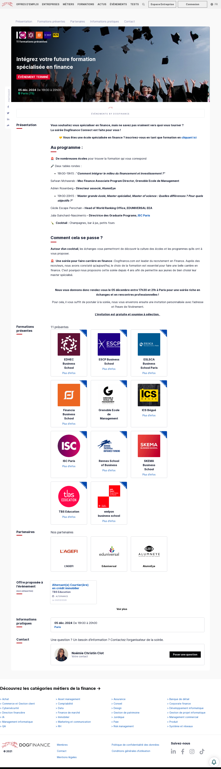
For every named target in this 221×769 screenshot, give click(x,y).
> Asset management (68, 699)
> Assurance (118, 699)
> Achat (4, 699)
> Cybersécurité (9, 708)
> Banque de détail (178, 699)
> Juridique (117, 717)
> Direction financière (12, 712)
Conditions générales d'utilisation (131, 750)
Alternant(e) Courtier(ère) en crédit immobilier (70, 586)
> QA (3, 726)
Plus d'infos (68, 373)
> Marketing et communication (73, 721)
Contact (129, 21)
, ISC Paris (143, 215)
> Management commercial (182, 717)
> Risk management (122, 726)
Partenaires (77, 21)
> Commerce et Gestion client (17, 703)
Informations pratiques (104, 21)
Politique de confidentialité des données (135, 744)
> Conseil (116, 703)
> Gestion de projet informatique (186, 712)
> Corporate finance (179, 703)
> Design (116, 708)
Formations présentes (51, 21)
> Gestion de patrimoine (125, 712)
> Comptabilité (64, 703)
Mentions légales (67, 757)
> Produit (172, 721)
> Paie (115, 721)
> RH (58, 726)
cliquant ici (188, 137)
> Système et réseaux (180, 726)
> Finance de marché (68, 712)
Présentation (24, 21)
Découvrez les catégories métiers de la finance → (50, 688)
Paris (57, 627)
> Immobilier (62, 717)
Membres (62, 744)
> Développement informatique (185, 708)
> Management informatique (16, 721)
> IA (2, 717)
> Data (60, 708)
